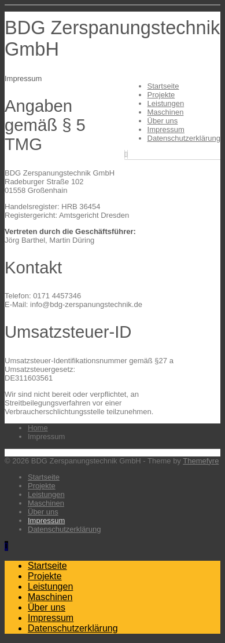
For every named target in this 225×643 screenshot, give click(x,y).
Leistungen (166, 103)
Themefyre (201, 460)
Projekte (161, 94)
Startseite (163, 86)
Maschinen (165, 112)
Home (38, 427)
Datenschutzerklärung (183, 138)
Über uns (162, 120)
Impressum (166, 129)
